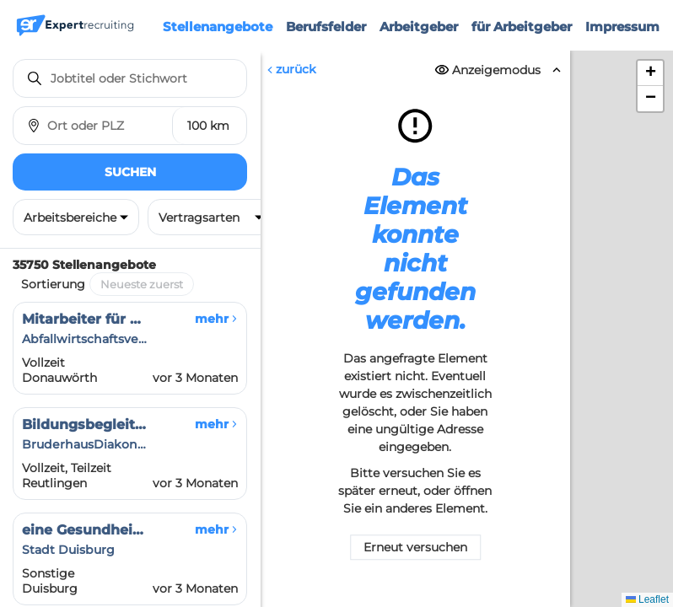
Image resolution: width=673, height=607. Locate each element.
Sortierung (53, 284)
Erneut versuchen (415, 548)
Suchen (130, 172)
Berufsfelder (326, 27)
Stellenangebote (217, 27)
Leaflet (647, 599)
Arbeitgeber (419, 27)
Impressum (622, 27)
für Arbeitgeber (521, 27)
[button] (650, 73)
